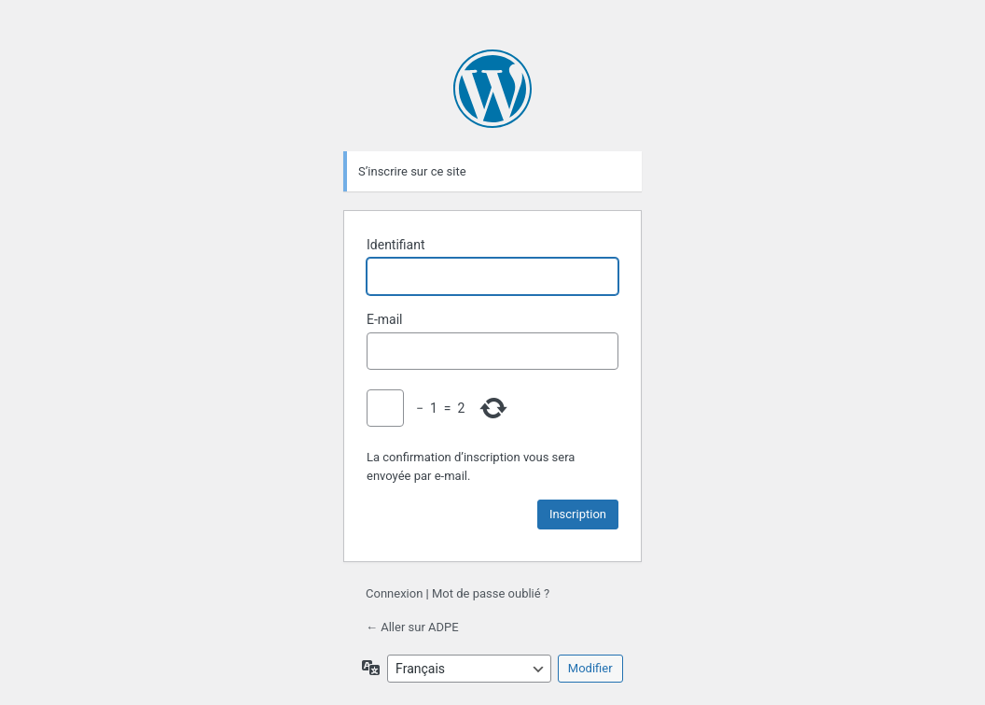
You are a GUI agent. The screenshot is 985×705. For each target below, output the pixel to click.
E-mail (385, 319)
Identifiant (396, 244)
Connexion (394, 593)
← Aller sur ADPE (412, 627)
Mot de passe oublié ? (490, 593)
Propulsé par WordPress (492, 88)
